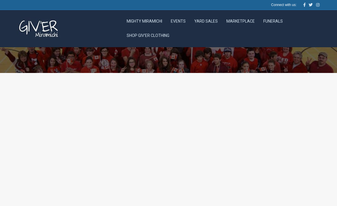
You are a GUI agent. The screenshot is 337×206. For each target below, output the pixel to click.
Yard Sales (206, 21)
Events (178, 21)
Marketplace (240, 21)
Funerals (273, 21)
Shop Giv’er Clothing (148, 35)
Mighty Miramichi (144, 21)
